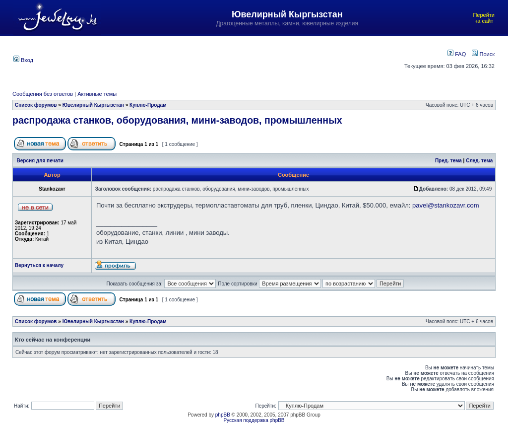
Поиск (483, 54)
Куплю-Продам (148, 105)
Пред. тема (448, 160)
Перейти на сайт (484, 18)
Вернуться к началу (39, 265)
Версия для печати (40, 160)
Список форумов (36, 105)
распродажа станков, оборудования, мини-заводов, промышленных (177, 120)
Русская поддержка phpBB (253, 420)
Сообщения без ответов (42, 94)
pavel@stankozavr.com (445, 205)
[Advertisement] (219, 59)
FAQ (456, 54)
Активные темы (97, 94)
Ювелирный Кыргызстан (93, 105)
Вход (23, 60)
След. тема (479, 160)
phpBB (222, 415)
